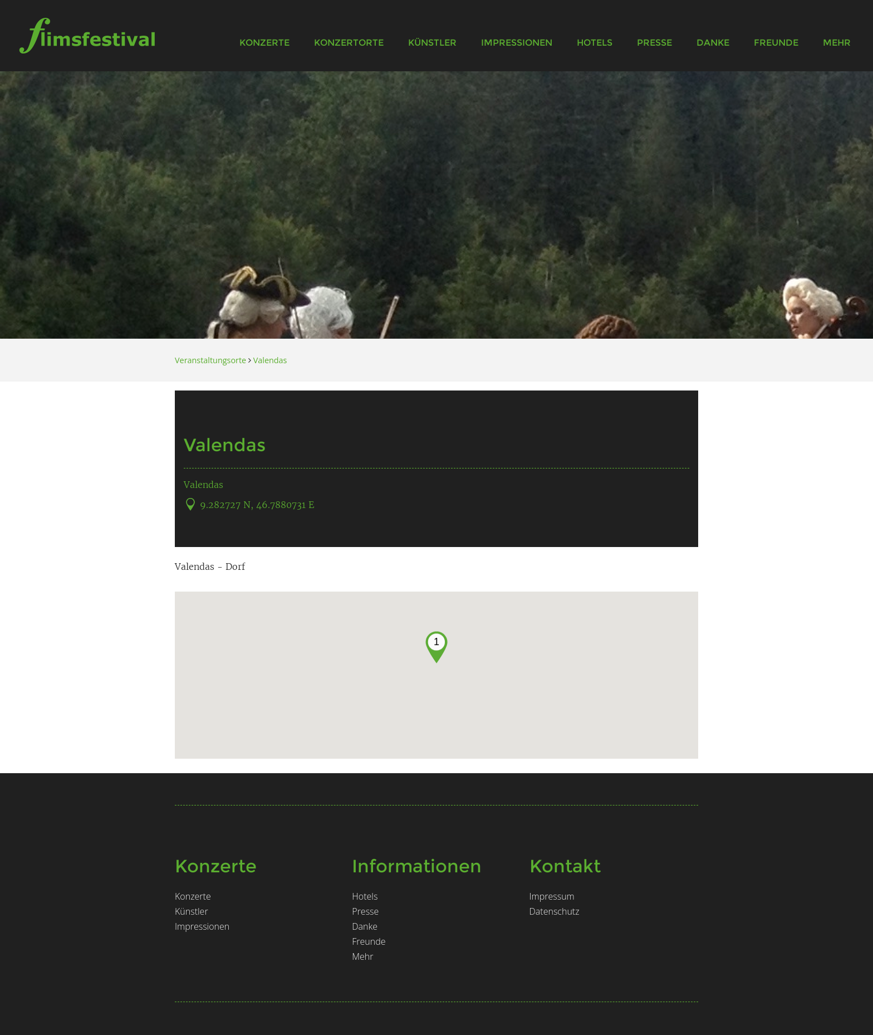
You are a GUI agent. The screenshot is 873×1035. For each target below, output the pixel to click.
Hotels (594, 42)
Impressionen (516, 42)
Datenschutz (554, 911)
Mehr (837, 42)
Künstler (432, 42)
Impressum (552, 896)
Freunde (776, 42)
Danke (713, 42)
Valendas (270, 360)
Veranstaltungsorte (210, 360)
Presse (654, 42)
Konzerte (264, 42)
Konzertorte (349, 42)
